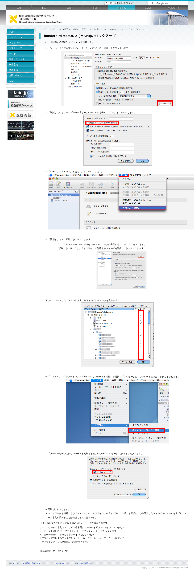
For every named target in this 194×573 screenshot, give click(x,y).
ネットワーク (15, 42)
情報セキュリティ (18, 59)
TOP (11, 32)
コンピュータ (15, 37)
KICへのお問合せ (84, 563)
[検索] (171, 3)
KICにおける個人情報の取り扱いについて (29, 563)
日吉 (44, 8)
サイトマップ (128, 3)
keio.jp (12, 53)
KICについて (174, 8)
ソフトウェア (15, 48)
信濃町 (70, 8)
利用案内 (13, 64)
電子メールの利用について (94, 29)
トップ (42, 29)
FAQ (119, 3)
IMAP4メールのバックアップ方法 (125, 29)
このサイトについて (62, 563)
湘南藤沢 (121, 8)
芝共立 (148, 8)
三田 (19, 8)
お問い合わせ (15, 75)
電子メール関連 (71, 29)
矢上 (95, 8)
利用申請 (13, 70)
